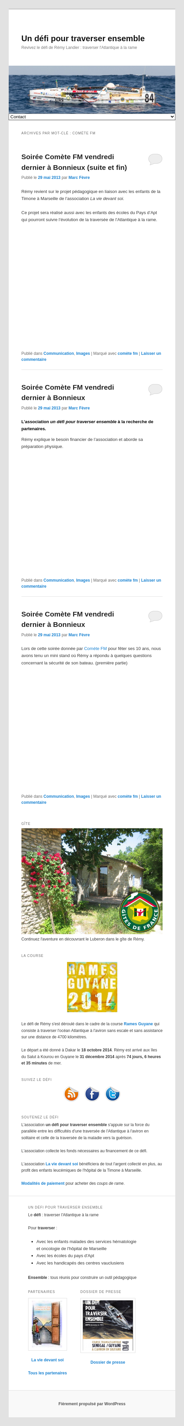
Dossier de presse (107, 1362)
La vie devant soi (62, 1164)
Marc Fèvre (79, 177)
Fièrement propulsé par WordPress (92, 1404)
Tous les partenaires (47, 1373)
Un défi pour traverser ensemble (83, 38)
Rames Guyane (138, 1024)
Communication (59, 353)
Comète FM (95, 648)
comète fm (128, 353)
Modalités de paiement (43, 1183)
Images (83, 353)
